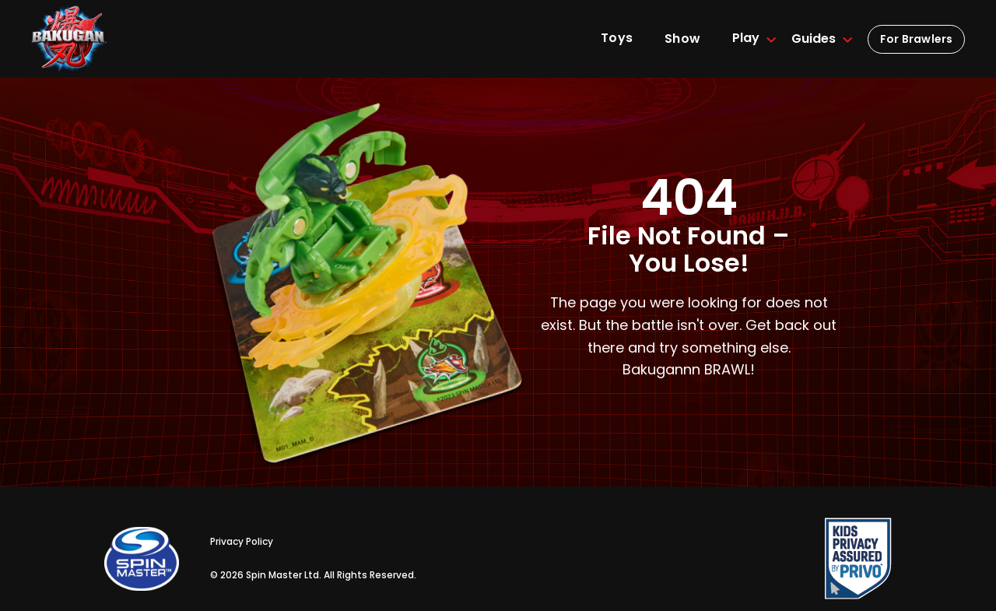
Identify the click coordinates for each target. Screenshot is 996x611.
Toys (617, 38)
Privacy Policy (241, 541)
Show (682, 38)
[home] (69, 39)
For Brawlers (916, 39)
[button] (745, 39)
